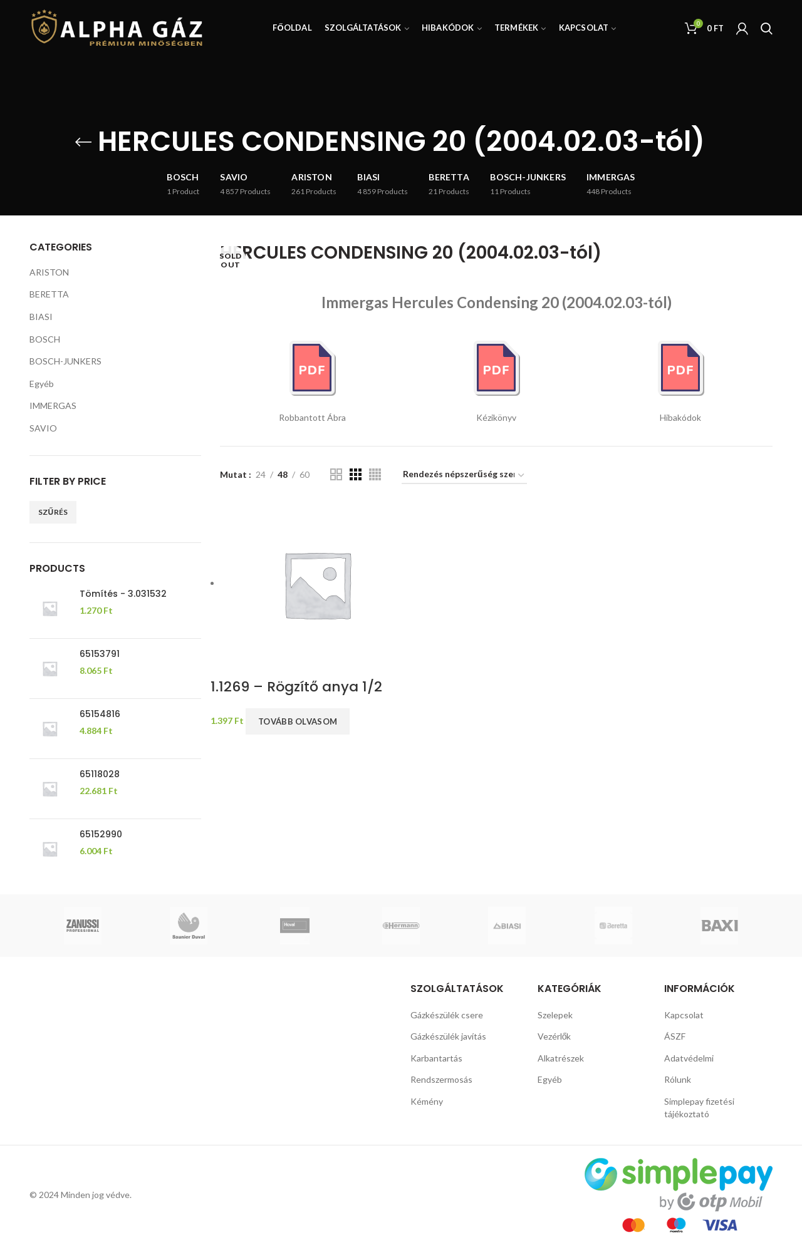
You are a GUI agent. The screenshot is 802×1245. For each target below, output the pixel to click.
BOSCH (44, 339)
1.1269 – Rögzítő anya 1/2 (296, 687)
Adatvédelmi (689, 1058)
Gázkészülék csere (446, 1015)
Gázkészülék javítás (448, 1036)
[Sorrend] (464, 476)
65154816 (100, 714)
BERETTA (49, 294)
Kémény (426, 1101)
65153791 (100, 653)
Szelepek (555, 1015)
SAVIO (43, 428)
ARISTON (49, 272)
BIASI (41, 316)
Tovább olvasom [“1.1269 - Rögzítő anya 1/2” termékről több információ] (297, 721)
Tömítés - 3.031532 (123, 593)
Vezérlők (554, 1036)
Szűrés (53, 512)
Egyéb (41, 383)
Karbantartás (436, 1058)
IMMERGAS (52, 405)
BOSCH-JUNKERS (65, 361)
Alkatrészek (561, 1058)
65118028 (100, 774)
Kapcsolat (684, 1015)
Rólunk (677, 1079)
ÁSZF (674, 1036)
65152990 (101, 834)
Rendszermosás (441, 1079)
